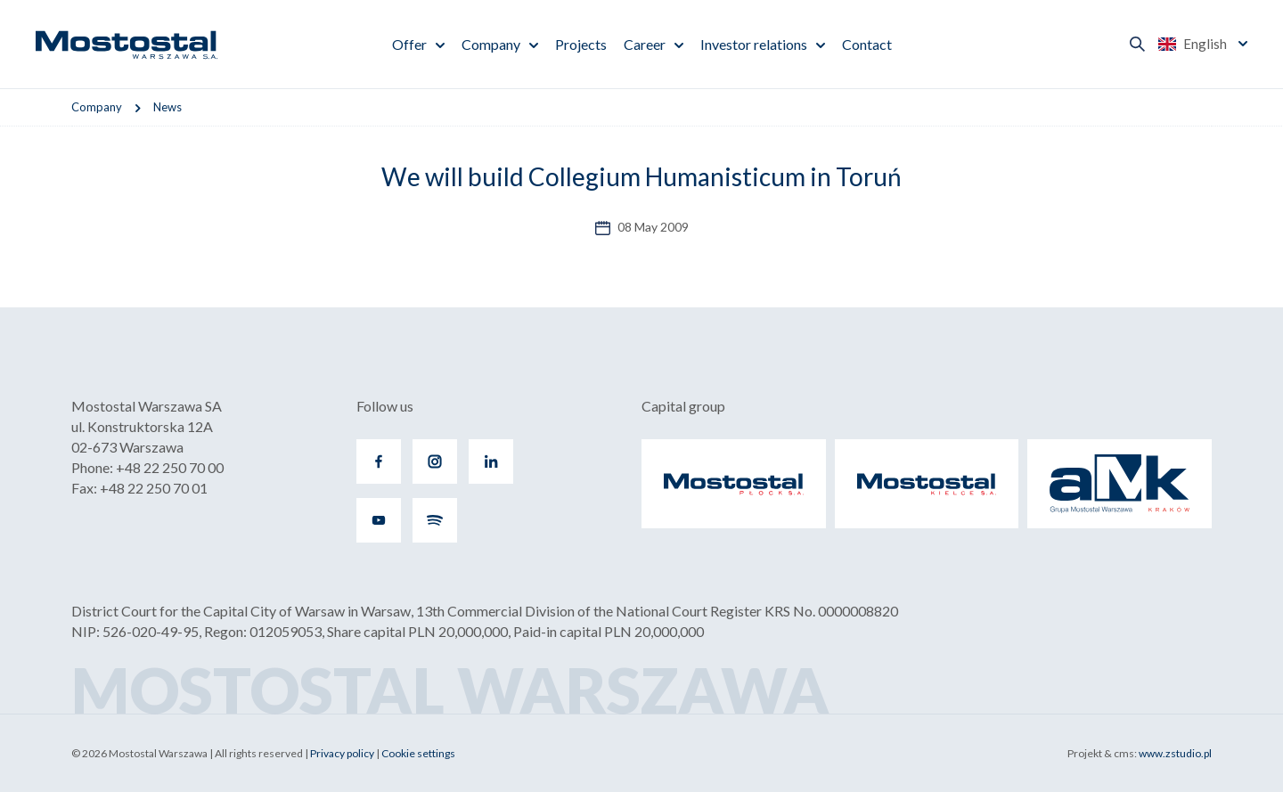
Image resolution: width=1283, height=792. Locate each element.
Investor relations (753, 44)
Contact (867, 44)
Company (491, 44)
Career (645, 44)
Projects (581, 44)
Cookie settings (418, 753)
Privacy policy (342, 753)
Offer (409, 44)
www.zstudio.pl (1175, 753)
